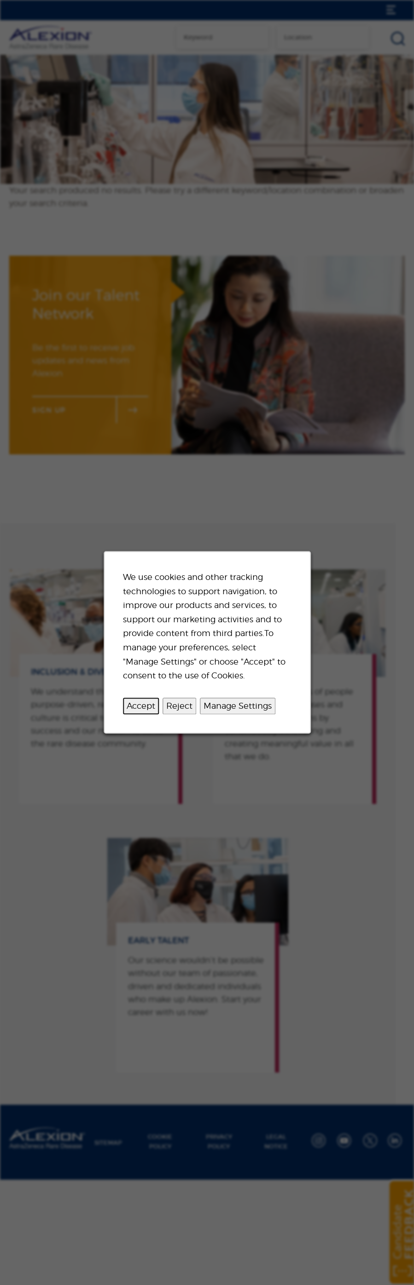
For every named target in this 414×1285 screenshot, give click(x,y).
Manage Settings (238, 706)
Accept (141, 706)
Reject (179, 706)
